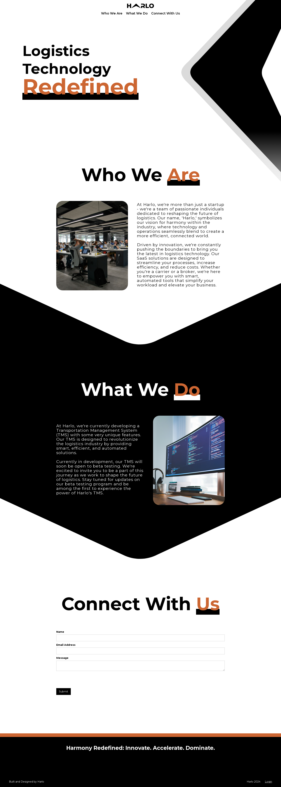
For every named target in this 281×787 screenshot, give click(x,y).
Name (60, 631)
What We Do (137, 13)
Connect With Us (165, 13)
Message (62, 658)
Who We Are (111, 13)
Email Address (65, 644)
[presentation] (83, 680)
